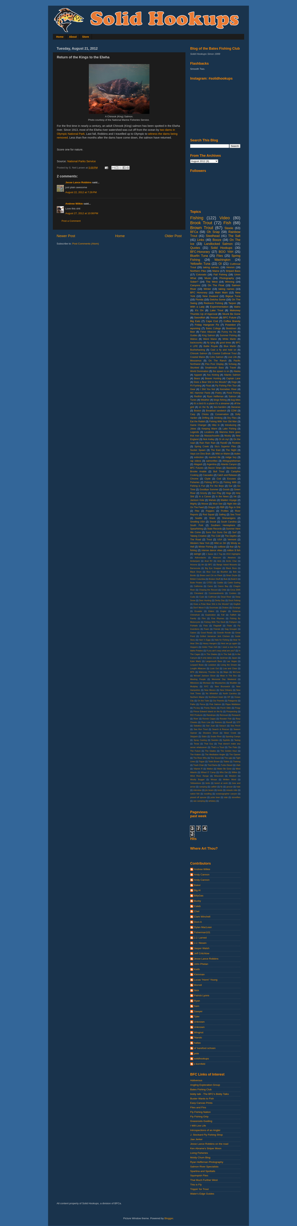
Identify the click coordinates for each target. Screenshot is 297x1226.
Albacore (217, 557)
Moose (204, 503)
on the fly (204, 407)
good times (225, 342)
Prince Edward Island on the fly (207, 711)
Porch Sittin (225, 708)
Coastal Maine (197, 357)
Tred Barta (212, 765)
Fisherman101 (202, 932)
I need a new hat (229, 647)
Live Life (232, 357)
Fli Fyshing (195, 385)
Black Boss (231, 568)
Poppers (210, 511)
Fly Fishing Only (199, 1116)
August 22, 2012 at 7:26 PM (81, 192)
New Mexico (210, 690)
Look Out (214, 668)
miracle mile (231, 790)
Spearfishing (196, 528)
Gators (193, 632)
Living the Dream (229, 665)
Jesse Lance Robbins (78, 182)
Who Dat (224, 772)
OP (228, 697)
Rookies (236, 443)
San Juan (210, 726)
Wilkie (234, 772)
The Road (195, 539)
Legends (194, 432)
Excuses (231, 478)
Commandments (216, 593)
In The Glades (210, 654)
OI (220, 263)
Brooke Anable (198, 471)
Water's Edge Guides (202, 1193)
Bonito (193, 575)
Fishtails (194, 625)
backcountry (196, 342)
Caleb (197, 906)
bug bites (235, 400)
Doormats (213, 607)
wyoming (195, 328)
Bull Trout (218, 471)
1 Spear (209, 554)
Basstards (231, 468)
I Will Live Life (198, 1125)
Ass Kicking (213, 375)
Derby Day (220, 600)
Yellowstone (195, 783)
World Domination (199, 371)
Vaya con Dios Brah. (200, 453)
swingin (198, 554)
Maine (215, 270)
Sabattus (198, 726)
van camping (199, 801)
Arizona (193, 564)
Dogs (234, 382)
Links (200, 239)
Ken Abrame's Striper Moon (205, 1148)
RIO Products (196, 715)
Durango (236, 607)
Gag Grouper (231, 629)
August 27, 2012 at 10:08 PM (81, 213)
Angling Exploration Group (205, 1084)
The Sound (216, 758)
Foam (206, 629)
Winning (229, 281)
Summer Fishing (228, 335)
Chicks (205, 414)
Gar (230, 486)
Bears (197, 378)
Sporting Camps (233, 736)
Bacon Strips (215, 468)
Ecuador (198, 611)
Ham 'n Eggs (205, 640)
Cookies (232, 593)
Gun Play (216, 493)
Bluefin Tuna (199, 255)
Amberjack (195, 561)
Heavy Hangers (210, 643)
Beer (192, 332)
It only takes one (208, 658)
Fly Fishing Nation (200, 1112)
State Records (214, 528)
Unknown (199, 1021)
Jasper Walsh (201, 948)
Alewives (232, 557)
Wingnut (198, 1032)
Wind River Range (199, 776)
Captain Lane (233, 378)
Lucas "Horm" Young (205, 979)
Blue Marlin (230, 346)
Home (60, 36)
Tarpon (232, 303)
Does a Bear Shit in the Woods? (210, 382)
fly (221, 787)
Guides (193, 335)
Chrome (194, 478)
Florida (199, 299)
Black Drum (196, 572)
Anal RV (209, 561)
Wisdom (232, 776)
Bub (225, 579)
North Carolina (230, 693)
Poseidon (230, 324)
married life (214, 457)
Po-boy (196, 708)
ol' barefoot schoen (205, 1048)
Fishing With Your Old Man (223, 421)
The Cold (215, 536)
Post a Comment (71, 220)
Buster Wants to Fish (202, 1098)
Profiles (224, 511)
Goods (226, 489)
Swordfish (199, 317)
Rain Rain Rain (207, 443)
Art (202, 564)
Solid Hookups (221, 247)
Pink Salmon (215, 704)
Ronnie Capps (209, 719)
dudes (237, 453)
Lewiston (212, 665)
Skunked (194, 367)
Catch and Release (227, 475)
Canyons (195, 285)
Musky (227, 435)
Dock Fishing (234, 600)
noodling (208, 794)
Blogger (168, 1218)
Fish (227, 222)
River (196, 719)
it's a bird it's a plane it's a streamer (212, 403)
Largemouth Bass (214, 661)
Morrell (198, 985)
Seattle (198, 518)
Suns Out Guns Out (216, 532)
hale (238, 787)
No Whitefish (212, 693)
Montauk (207, 683)
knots (219, 790)
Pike (197, 511)
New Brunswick (222, 686)
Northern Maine (197, 697)
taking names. (211, 267)
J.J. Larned (200, 937)
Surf (234, 532)
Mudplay (194, 686)
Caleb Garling (233, 582)
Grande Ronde (224, 632)
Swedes (214, 740)
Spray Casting (200, 740)
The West (212, 281)
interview (197, 790)
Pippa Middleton (232, 704)
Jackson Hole (197, 500)
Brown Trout (201, 227)
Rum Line (205, 722)
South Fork (196, 525)
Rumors (218, 722)
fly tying (211, 342)
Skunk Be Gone (231, 314)
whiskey (212, 801)
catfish (214, 787)
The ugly (228, 758)
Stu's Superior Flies (225, 446)
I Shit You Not (207, 389)
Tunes (193, 400)
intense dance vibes (212, 550)
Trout (209, 539)
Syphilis (226, 740)
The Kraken (195, 754)
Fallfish (233, 615)
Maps (225, 672)
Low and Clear (230, 668)
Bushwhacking (197, 350)
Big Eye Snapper (213, 568)
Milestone (194, 683)
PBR (222, 507)
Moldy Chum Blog (200, 1157)
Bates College (213, 328)
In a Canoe (205, 496)
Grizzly (203, 493)
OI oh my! (224, 439)
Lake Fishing (229, 428)
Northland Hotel (216, 697)
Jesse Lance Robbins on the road (209, 1143)
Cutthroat (212, 597)
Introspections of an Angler (205, 1130)
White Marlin (229, 339)
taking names (226, 289)
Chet (196, 911)
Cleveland (198, 593)
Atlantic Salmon (232, 375)
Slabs (204, 736)
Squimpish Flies (199, 1175)
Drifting (205, 418)
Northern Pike (198, 270)
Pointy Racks (210, 708)
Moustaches (220, 683)
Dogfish (236, 604)
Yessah (214, 317)
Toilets (226, 761)
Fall (222, 615)
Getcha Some (217, 299)
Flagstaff (217, 625)
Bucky (197, 900)
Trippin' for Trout (199, 1189)
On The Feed (197, 507)
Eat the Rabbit (197, 421)
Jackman (224, 658)
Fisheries (194, 482)
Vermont (232, 539)
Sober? (194, 281)
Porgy (237, 708)
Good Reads (207, 632)
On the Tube (203, 701)
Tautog (237, 740)
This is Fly (196, 1184)
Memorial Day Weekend (224, 679)
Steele (228, 228)
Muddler (233, 683)
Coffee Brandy (232, 321)
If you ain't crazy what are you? (221, 650)
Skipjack (194, 736)
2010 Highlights (233, 554)
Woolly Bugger (197, 779)
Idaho (237, 306)
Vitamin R (198, 769)
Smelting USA (197, 521)
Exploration (211, 615)
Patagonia (232, 701)
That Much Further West (204, 1180)
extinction (199, 457)
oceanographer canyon (226, 794)
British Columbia (197, 579)
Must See (218, 503)
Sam (196, 1006)
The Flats (232, 747)
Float (208, 385)
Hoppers (194, 647)
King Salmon (208, 335)
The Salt (234, 235)
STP (238, 722)
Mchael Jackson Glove (204, 675)
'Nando (198, 1037)
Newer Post (66, 236)
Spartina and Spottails (202, 1171)
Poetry (218, 393)
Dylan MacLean (203, 927)
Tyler (196, 1016)
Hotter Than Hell (209, 647)
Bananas (235, 407)
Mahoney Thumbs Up (209, 672)
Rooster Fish (226, 719)
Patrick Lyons (201, 995)
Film (204, 618)
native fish (195, 794)
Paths (192, 704)
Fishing (196, 217)
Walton (210, 769)
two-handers (220, 407)
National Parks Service (81, 161)
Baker (197, 885)
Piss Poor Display (214, 364)
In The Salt (226, 654)
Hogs (228, 493)
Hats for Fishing (222, 640)
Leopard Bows (197, 665)
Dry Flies (232, 418)
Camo (210, 586)
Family (193, 618)
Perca (202, 704)
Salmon (232, 396)
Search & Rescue (220, 729)
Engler (223, 611)
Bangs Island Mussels (226, 564)
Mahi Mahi (221, 292)
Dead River (226, 597)
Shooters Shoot (210, 733)
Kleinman (199, 974)
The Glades (210, 751)
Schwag (232, 364)
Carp (192, 414)
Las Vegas (232, 661)
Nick (196, 990)
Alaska (237, 371)
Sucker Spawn (198, 450)
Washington (222, 259)
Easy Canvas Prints (201, 1102)
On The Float (216, 285)
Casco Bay (223, 586)
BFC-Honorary (200, 251)
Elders (211, 611)
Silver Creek (230, 733)
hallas (197, 1042)
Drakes (225, 607)
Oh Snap (213, 231)
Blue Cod (211, 572)
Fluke (229, 625)
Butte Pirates (196, 582)
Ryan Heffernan (215, 396)
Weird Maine (210, 339)
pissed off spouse (198, 797)
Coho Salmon (216, 357)
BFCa (194, 231)
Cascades (208, 475)
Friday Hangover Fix (207, 324)
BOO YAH (226, 251)
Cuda (192, 597)
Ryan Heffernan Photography (206, 1162)
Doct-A (198, 921)
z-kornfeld (199, 1063)
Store (85, 36)
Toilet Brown (214, 761)
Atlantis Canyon (229, 464)
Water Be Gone (224, 769)
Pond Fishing (233, 393)
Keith (197, 969)
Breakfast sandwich (216, 410)
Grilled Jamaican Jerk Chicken (215, 636)
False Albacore (208, 332)
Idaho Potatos (196, 650)
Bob (235, 572)
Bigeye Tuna (232, 296)
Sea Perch (235, 726)
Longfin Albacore (198, 668)
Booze (217, 239)
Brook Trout (201, 222)
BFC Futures (197, 468)
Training (236, 761)
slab (226, 797)
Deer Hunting (205, 600)
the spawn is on (221, 371)
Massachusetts (212, 435)
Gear (192, 389)
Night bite (232, 503)
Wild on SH (220, 543)
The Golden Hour (228, 751)
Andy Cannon (201, 874)
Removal (224, 715)
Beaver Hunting (213, 378)
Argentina (211, 464)
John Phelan (201, 964)
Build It (234, 579)
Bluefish (224, 572)
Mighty (193, 503)
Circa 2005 (235, 590)
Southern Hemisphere (223, 525)
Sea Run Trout (201, 729)
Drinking (218, 418)
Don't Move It (199, 607)
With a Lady (197, 306)
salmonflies (212, 461)
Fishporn (233, 622)
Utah (238, 765)
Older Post (173, 236)
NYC (206, 686)
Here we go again (229, 643)
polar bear (215, 797)
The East (216, 450)
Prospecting (231, 711)
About (73, 36)
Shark (212, 518)
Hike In (216, 425)
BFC (210, 564)
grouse (229, 787)
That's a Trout (217, 747)
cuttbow (222, 546)
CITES (209, 582)
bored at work (221, 783)
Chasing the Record (208, 590)
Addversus (196, 1080)
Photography (227, 278)
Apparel (198, 375)
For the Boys (217, 486)
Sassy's (222, 726)
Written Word (229, 779)
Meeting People (198, 679)
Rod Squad (208, 514)
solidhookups (201, 1058)
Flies (219, 255)
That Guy (208, 744)
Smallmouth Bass (214, 367)
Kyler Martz (195, 661)
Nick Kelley (208, 439)
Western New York (199, 543)
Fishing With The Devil (214, 622)
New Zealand (210, 296)
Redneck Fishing (213, 303)
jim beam (209, 790)
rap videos (195, 461)
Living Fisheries (199, 1153)
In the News (222, 496)
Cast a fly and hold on (223, 350)
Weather (205, 400)
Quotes (195, 247)
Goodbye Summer (209, 489)
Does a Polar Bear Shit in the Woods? (211, 604)
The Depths (231, 536)
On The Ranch (218, 360)
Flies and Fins (198, 1107)
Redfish (198, 396)
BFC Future (229, 317)
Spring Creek (202, 446)
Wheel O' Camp (208, 772)
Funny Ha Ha (228, 332)
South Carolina (229, 521)
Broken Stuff (214, 579)
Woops (214, 779)
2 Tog (219, 554)
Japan (234, 658)
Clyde (207, 478)
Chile (224, 590)
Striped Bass (233, 270)
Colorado (201, 274)
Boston (197, 410)
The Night (231, 450)
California (198, 586)
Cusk (201, 597)
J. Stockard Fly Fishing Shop (206, 1134)
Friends (216, 629)
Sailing (222, 514)
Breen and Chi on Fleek (211, 575)
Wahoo (193, 339)
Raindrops (211, 715)
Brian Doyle (231, 575)
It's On (199, 310)
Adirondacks (200, 557)
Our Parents (218, 701)
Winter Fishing (206, 546)
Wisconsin (219, 776)
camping (203, 787)
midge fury (231, 457)
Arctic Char (231, 561)
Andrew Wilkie (74, 203)
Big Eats (195, 321)
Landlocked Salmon (218, 243)
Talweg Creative (198, 536)
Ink (235, 496)
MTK (192, 672)
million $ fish (233, 550)
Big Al (197, 890)
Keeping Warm (209, 428)
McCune (236, 672)
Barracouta (195, 568)
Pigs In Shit (234, 507)
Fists (205, 625)
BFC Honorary (198, 292)
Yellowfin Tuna (200, 263)
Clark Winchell (202, 916)
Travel (233, 367)
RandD (223, 443)
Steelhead (213, 235)
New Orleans (226, 690)
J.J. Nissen (200, 943)
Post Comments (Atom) (85, 243)
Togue (201, 761)
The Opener (234, 754)
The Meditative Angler (215, 754)
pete (196, 1053)
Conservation (222, 414)
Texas (196, 744)
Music (207, 278)
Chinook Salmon (198, 353)
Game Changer (198, 425)
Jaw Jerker (196, 1139)
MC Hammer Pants (200, 393)
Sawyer (198, 1011)
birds (208, 783)
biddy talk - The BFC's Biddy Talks (209, 1094)
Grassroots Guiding (201, 1121)
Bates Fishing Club (201, 1089)
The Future (195, 751)
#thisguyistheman (231, 461)
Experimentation (219, 306)
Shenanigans (228, 518)
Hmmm (230, 267)
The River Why (200, 758)
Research (236, 715)
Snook (213, 521)
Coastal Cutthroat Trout (224, 353)
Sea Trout (235, 514)
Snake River (216, 736)
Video (225, 217)
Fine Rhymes (217, 618)
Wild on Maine (222, 453)
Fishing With (230, 482)
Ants (219, 561)
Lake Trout (216, 310)
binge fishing (220, 400)
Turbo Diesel (226, 765)
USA (219, 539)
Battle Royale (210, 346)
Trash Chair (198, 765)
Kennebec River (228, 389)
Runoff (229, 722)
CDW (234, 410)
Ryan (197, 1000)
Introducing (230, 425)
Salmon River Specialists (204, 1166)
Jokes (193, 428)
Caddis (220, 582)
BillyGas (198, 895)
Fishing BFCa (211, 482)
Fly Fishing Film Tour (226, 385)
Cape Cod (212, 321)
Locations (209, 432)
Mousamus (195, 360)
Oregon (212, 507)
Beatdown (231, 328)
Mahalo (212, 500)
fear (232, 546)
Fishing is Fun (197, 486)
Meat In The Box (228, 675)
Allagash (198, 464)
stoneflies (236, 797)
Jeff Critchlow (201, 953)
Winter (207, 289)
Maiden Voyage (229, 500)
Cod (219, 478)
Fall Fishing (220, 274)
